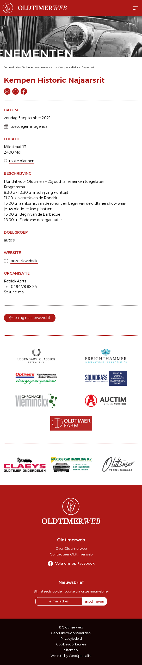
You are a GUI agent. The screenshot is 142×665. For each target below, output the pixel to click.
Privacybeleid (71, 638)
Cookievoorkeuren (71, 644)
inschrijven (94, 601)
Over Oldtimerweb (71, 548)
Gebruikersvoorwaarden (71, 633)
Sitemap (71, 650)
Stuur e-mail (15, 292)
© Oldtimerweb (71, 627)
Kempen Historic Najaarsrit (76, 67)
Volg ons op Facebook (75, 563)
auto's (9, 240)
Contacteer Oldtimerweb (71, 554)
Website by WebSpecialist (71, 656)
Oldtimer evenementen (38, 67)
